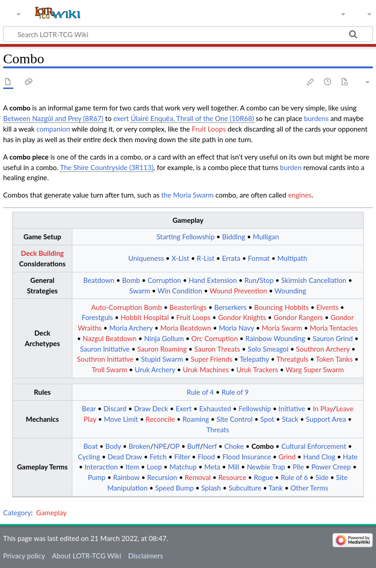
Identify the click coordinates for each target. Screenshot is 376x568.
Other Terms (309, 488)
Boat (90, 446)
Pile (298, 467)
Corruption (164, 280)
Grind (286, 456)
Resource (232, 477)
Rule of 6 (294, 477)
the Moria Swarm (187, 195)
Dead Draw (125, 456)
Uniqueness (146, 258)
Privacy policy (24, 555)
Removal (198, 477)
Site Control (235, 419)
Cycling (89, 456)
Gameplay (51, 512)
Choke (234, 446)
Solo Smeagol (268, 349)
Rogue (263, 477)
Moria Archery (131, 328)
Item (132, 467)
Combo (262, 446)
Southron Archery (322, 349)
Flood (206, 456)
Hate (350, 456)
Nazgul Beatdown (110, 338)
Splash (211, 488)
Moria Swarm (282, 328)
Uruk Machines (206, 369)
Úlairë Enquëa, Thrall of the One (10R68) (192, 118)
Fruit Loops (209, 129)
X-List (180, 258)
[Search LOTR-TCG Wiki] (179, 34)
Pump (97, 477)
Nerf (210, 446)
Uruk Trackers (257, 369)
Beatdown (98, 280)
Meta (212, 467)
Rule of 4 (200, 392)
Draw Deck (151, 408)
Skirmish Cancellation (313, 280)
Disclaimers (145, 555)
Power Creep (331, 467)
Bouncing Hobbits (281, 307)
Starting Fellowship (186, 236)
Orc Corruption (214, 338)
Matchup (182, 467)
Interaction (101, 467)
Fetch (158, 456)
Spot (267, 419)
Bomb (131, 280)
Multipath (292, 258)
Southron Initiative (105, 359)
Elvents (327, 307)
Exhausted (215, 408)
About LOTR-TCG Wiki (86, 555)
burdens (316, 118)
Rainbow (126, 477)
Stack (290, 419)
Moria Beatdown (185, 328)
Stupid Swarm (162, 359)
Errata (231, 258)
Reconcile (160, 419)
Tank (276, 488)
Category (17, 512)
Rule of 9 (235, 392)
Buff (193, 446)
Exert (184, 408)
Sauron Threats (217, 349)
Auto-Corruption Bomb (126, 307)
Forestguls (97, 317)
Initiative (291, 408)
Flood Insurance (247, 456)
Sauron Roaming (162, 349)
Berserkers (230, 307)
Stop (266, 280)
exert (121, 118)
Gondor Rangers (298, 317)
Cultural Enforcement (313, 446)
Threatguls (292, 359)
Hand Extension (213, 280)
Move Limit (121, 419)
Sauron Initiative (105, 349)
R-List (206, 258)
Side (322, 477)
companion (53, 129)
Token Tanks (334, 359)
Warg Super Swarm (315, 369)
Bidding (233, 236)
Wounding (290, 291)
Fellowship (255, 408)
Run (250, 280)
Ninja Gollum (164, 338)
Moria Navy (236, 328)
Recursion (162, 477)
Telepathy (254, 359)
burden (290, 167)
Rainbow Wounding (275, 338)
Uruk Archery (155, 369)
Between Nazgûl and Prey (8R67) (53, 118)
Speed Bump (174, 488)
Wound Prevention (238, 291)
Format (258, 258)
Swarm (139, 291)
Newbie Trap (266, 467)
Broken (139, 446)
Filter (182, 456)
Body (113, 446)
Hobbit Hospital (144, 317)
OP (175, 446)
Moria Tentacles (334, 328)
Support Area (326, 419)
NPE (160, 446)
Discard (115, 408)
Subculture (245, 488)
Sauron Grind (333, 338)
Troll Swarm (109, 369)
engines (299, 195)
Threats (217, 429)
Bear (89, 408)
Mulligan (266, 236)
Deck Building (42, 253)
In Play (323, 408)
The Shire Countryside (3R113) (106, 167)
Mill (233, 467)
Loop (154, 467)
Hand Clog (319, 456)
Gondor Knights (242, 317)
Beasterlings (188, 307)
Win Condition (180, 291)
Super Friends (211, 359)
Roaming (195, 419)
